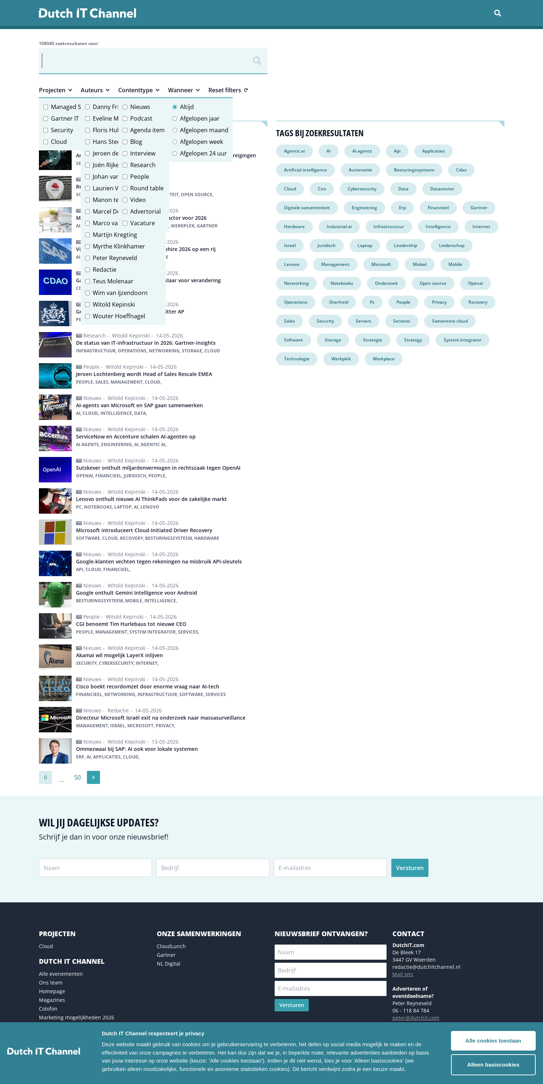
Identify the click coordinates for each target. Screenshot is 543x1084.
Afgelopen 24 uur (203, 153)
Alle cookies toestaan (493, 1041)
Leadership (405, 245)
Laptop (365, 245)
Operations (295, 302)
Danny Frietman (115, 107)
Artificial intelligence (305, 170)
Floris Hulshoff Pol (118, 130)
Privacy (439, 302)
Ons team (51, 982)
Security (62, 130)
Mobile (455, 264)
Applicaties (433, 151)
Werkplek (341, 359)
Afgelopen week (201, 142)
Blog (136, 142)
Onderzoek (386, 283)
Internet (481, 226)
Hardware (294, 226)
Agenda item (147, 130)
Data (403, 189)
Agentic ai (294, 151)
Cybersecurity (362, 189)
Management (335, 264)
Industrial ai (339, 226)
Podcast (141, 118)
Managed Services (75, 107)
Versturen (410, 868)
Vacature (142, 223)
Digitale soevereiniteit (307, 208)
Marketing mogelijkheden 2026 (76, 1017)
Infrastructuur (389, 226)
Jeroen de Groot (115, 153)
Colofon (48, 1008)
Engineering (364, 208)
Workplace (384, 359)
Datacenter (442, 189)
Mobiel (420, 264)
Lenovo (291, 264)
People (139, 177)
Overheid (338, 302)
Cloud (59, 142)
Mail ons (402, 974)
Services (401, 321)
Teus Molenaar (113, 281)
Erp (402, 208)
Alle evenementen (61, 973)
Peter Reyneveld (115, 258)
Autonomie (360, 170)
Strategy (413, 340)
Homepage (52, 991)
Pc (372, 302)
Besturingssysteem (414, 170)
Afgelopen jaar (200, 118)
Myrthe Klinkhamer (119, 246)
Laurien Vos (109, 188)
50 (77, 777)
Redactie (104, 270)
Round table (147, 188)
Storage (333, 340)
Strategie (372, 340)
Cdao (461, 170)
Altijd (187, 107)
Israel (290, 245)
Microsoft (381, 264)
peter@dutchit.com (415, 1017)
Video (138, 200)
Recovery (477, 302)
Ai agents (362, 151)
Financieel (438, 208)
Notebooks (342, 283)
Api (397, 151)
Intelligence (438, 226)
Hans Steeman (113, 142)
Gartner (479, 208)
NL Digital (168, 963)
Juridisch (327, 245)
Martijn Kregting (115, 235)
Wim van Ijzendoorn (120, 293)
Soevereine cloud (450, 321)
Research (143, 165)
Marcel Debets (112, 211)
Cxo (322, 189)
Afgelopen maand (204, 130)
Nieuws (140, 107)
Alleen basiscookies (493, 1064)
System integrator (463, 340)
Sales (289, 321)
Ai (329, 151)
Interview (142, 153)
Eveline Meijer (112, 118)
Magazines (52, 999)
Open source (433, 283)
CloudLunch (171, 946)
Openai (475, 283)
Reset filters (228, 90)
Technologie (297, 359)
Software (293, 340)
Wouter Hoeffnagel (119, 316)
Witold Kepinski (114, 304)
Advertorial (145, 211)
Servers (363, 321)
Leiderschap (451, 245)
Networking (296, 283)
